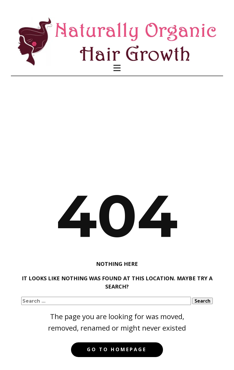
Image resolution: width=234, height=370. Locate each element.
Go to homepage (116, 349)
